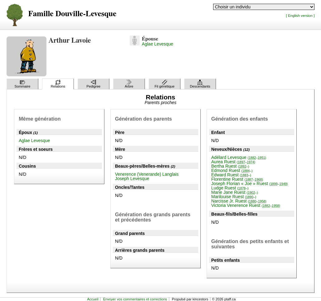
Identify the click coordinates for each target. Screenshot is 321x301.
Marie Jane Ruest (234, 192)
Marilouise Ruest (233, 196)
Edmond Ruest (232, 170)
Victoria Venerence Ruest (245, 205)
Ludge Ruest (230, 187)
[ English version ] (300, 15)
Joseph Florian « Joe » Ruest (249, 183)
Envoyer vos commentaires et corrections (135, 299)
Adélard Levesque (238, 157)
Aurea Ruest (233, 161)
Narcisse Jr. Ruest (238, 200)
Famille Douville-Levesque (72, 14)
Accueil (92, 299)
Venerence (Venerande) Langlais (147, 174)
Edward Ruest (231, 174)
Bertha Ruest (230, 166)
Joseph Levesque (132, 178)
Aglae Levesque (157, 43)
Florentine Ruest (237, 179)
